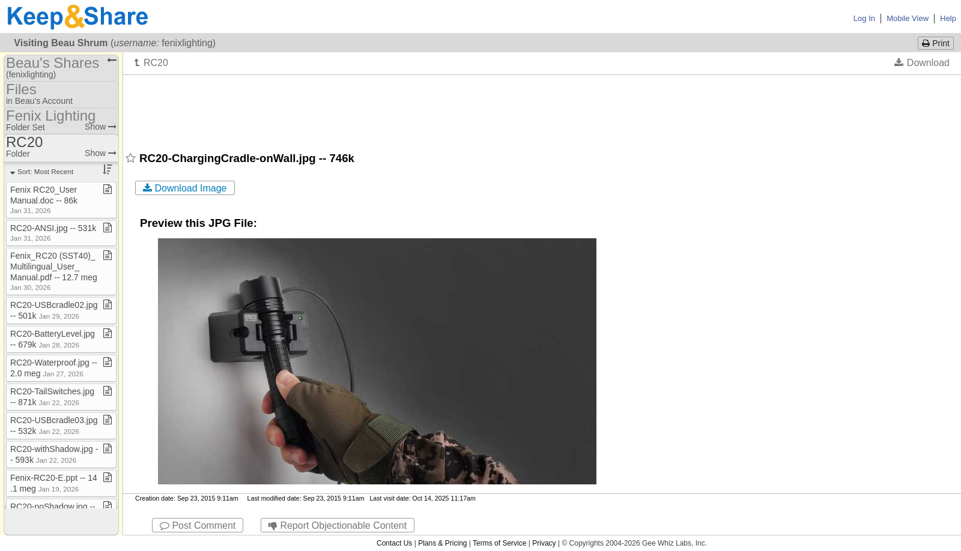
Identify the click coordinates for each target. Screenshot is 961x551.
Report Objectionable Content (337, 525)
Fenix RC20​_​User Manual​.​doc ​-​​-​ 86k (43, 199)
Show (101, 126)
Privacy (544, 543)
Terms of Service (499, 543)
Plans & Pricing (442, 543)
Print (936, 43)
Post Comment (197, 525)
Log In (864, 18)
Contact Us (394, 543)
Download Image (185, 188)
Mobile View (908, 18)
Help (948, 18)
